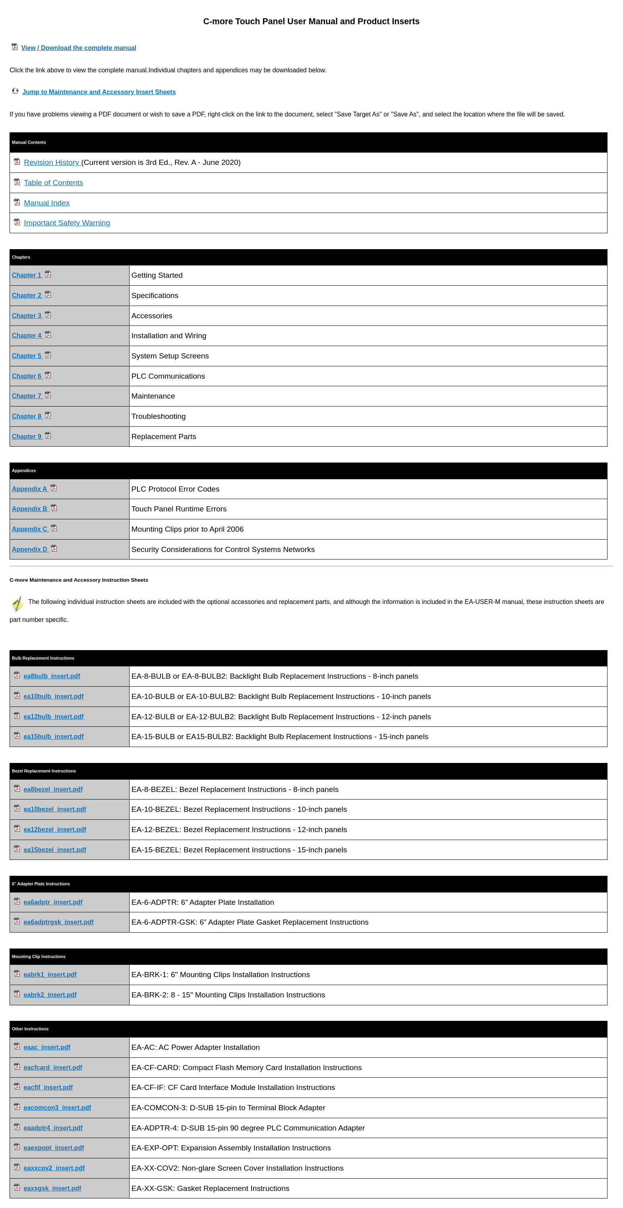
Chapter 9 (31, 436)
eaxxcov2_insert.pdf (54, 1168)
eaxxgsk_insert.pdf (52, 1188)
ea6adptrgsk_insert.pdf (58, 922)
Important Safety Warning (67, 223)
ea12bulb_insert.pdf (53, 716)
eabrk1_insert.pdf (49, 974)
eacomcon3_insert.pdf (57, 1107)
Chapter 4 (31, 335)
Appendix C (34, 529)
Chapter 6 (31, 376)
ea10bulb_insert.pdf (53, 696)
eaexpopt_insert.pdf (53, 1147)
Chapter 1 (31, 275)
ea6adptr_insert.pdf (52, 902)
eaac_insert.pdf (46, 1047)
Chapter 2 (31, 295)
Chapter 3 (31, 315)
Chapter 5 (31, 355)
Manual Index (47, 203)
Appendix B (34, 508)
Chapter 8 (31, 416)
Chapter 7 (31, 396)
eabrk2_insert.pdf (49, 994)
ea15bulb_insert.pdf (53, 736)
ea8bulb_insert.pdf (51, 676)
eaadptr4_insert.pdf (52, 1128)
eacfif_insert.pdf (48, 1087)
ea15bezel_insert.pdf (54, 849)
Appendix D (34, 549)
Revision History (52, 162)
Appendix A (34, 489)
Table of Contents (53, 182)
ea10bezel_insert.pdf (54, 809)
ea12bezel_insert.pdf (54, 829)
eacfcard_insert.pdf (52, 1067)
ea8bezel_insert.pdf (53, 789)
